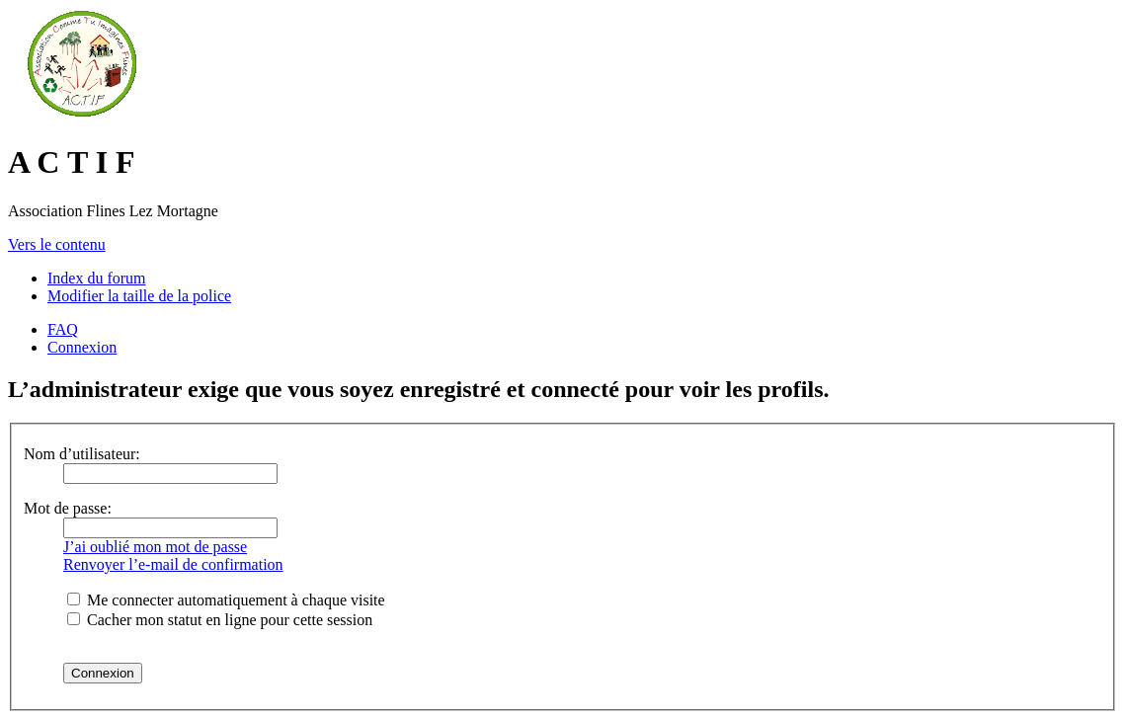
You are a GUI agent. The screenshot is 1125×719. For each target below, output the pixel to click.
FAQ (62, 329)
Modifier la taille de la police (139, 295)
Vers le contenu (57, 244)
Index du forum (96, 278)
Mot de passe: (68, 508)
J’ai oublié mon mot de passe (155, 546)
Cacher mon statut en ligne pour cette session (219, 619)
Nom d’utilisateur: (82, 453)
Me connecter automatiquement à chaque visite (226, 600)
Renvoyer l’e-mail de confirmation (173, 564)
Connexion (82, 347)
